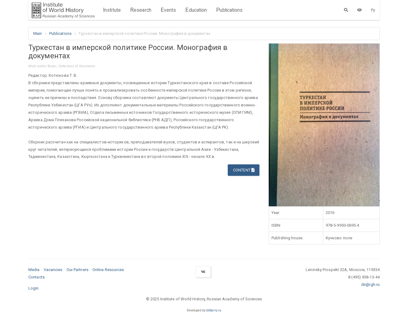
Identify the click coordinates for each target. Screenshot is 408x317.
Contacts (36, 277)
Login (33, 288)
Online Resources (108, 269)
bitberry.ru (213, 310)
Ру (373, 10)
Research (140, 9)
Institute (112, 9)
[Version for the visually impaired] (359, 10)
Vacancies (53, 269)
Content (244, 170)
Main (37, 33)
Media (34, 269)
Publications (229, 9)
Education (196, 9)
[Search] (346, 10)
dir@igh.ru (370, 284)
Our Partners (77, 269)
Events (168, 9)
